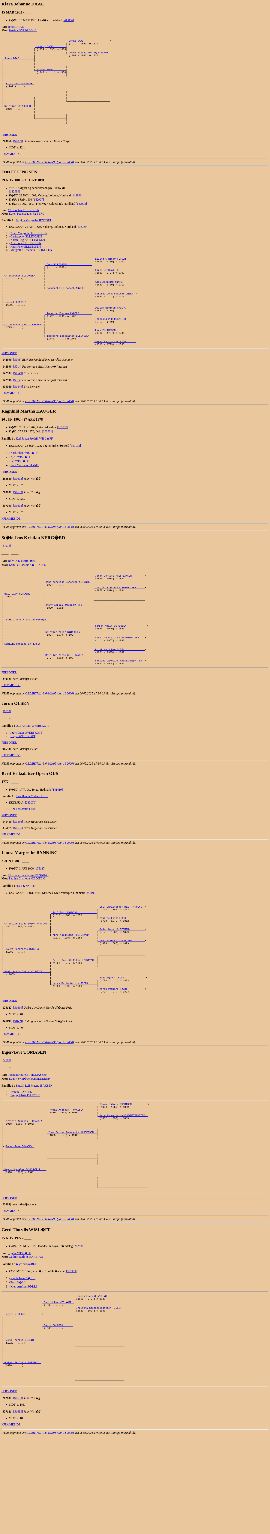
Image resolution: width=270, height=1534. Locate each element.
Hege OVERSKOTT (22, 783)
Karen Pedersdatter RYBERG (27, 230)
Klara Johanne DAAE (20, 92)
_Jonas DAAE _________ (18, 61)
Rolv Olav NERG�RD (22, 593)
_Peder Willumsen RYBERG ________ (68, 340)
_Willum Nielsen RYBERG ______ (115, 333)
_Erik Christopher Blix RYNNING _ (121, 954)
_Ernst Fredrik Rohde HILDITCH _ (74, 1018)
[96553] (6, 758)
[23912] (6, 578)
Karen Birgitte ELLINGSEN (27, 256)
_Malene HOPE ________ (50, 75)
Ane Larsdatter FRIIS (23, 856)
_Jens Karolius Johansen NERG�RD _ (69, 616)
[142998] (81, 220)
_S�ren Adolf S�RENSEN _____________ (121, 666)
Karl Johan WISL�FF (24, 486)
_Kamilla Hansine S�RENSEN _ (23, 687)
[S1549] (18, 406)
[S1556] (18, 868)
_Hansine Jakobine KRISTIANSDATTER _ (119, 707)
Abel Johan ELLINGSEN (25, 260)
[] (7, 158)
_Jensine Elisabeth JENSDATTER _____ (119, 623)
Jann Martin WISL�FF (24, 498)
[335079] (30, 849)
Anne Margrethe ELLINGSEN (28, 250)
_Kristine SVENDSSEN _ (18, 119)
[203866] (68, 20)
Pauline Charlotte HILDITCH (27, 925)
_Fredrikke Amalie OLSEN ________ (121, 995)
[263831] (47, 464)
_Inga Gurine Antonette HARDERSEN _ (72, 1202)
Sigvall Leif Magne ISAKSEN (34, 1149)
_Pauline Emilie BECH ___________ (121, 968)
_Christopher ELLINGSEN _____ (23, 296)
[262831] (79, 1327)
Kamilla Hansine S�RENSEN (27, 598)
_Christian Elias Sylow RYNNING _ (26, 974)
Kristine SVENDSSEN (23, 30)
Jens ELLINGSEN (17, 326)
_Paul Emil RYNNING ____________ (74, 961)
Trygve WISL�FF (19, 1334)
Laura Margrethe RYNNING (23, 1005)
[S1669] (18, 1071)
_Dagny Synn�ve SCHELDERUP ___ (25, 1246)
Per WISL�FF (19, 494)
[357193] (75, 478)
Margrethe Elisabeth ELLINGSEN (31, 266)
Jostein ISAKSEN (21, 1156)
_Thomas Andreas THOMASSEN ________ (72, 1175)
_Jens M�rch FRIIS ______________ (122, 1038)
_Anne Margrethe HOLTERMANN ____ (74, 988)
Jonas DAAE (16, 26)
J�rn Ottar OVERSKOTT (26, 779)
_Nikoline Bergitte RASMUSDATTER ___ (119, 680)
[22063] (6, 1124)
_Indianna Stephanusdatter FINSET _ (99, 1390)
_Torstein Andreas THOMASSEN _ (24, 1189)
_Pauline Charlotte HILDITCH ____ (26, 1032)
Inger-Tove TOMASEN (20, 1219)
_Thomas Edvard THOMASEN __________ (123, 1168)
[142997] (38, 216)
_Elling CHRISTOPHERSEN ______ (115, 276)
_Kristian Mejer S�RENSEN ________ (69, 673)
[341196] (91, 940)
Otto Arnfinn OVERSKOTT (33, 772)
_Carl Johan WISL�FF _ (58, 1383)
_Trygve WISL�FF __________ (23, 1397)
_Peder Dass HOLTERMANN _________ (121, 981)
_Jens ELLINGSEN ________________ (68, 283)
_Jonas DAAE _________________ (88, 41)
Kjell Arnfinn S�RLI (23, 1367)
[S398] (17, 392)
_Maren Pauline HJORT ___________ (121, 1052)
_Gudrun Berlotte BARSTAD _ (22, 1454)
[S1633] (18, 511)
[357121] (71, 1352)
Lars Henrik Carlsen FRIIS (32, 843)
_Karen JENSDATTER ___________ (115, 289)
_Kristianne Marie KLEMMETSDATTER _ (123, 1182)
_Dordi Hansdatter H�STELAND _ (89, 54)
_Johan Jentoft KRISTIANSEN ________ (119, 609)
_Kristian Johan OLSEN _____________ (119, 693)
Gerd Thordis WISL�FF (22, 1427)
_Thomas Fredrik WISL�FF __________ (100, 1377)
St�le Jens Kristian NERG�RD (28, 660)
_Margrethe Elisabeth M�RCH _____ (69, 310)
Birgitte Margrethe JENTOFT (33, 237)
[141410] (57, 836)
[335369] (82, 243)
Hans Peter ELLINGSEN (25, 263)
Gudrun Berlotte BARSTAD (26, 1337)
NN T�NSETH (25, 933)
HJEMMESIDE (11, 170)
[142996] (76, 212)
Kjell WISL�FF (20, 490)
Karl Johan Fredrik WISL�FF (34, 471)
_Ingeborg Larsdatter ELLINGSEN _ (68, 367)
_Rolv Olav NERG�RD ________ (23, 629)
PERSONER (9, 151)
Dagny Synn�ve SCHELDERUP (29, 1142)
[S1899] (18, 158)
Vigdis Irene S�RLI (22, 1359)
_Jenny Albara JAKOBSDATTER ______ (68, 643)
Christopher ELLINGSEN (23, 227)
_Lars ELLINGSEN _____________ (115, 360)
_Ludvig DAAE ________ (50, 48)
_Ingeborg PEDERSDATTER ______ (115, 347)
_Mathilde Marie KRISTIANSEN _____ (68, 700)
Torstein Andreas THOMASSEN (27, 1138)
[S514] (17, 399)
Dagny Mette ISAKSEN (25, 1159)
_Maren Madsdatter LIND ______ (115, 374)
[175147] (40, 915)
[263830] (62, 460)
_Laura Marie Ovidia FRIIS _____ (74, 1045)
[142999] (14, 208)
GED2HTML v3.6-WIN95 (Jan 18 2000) (49, 179)
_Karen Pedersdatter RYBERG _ (23, 353)
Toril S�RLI (18, 1363)
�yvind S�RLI (26, 1345)
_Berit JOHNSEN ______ (57, 1410)
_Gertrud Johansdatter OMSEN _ (115, 316)
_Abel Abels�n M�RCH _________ (116, 303)
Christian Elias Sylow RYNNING (28, 922)
